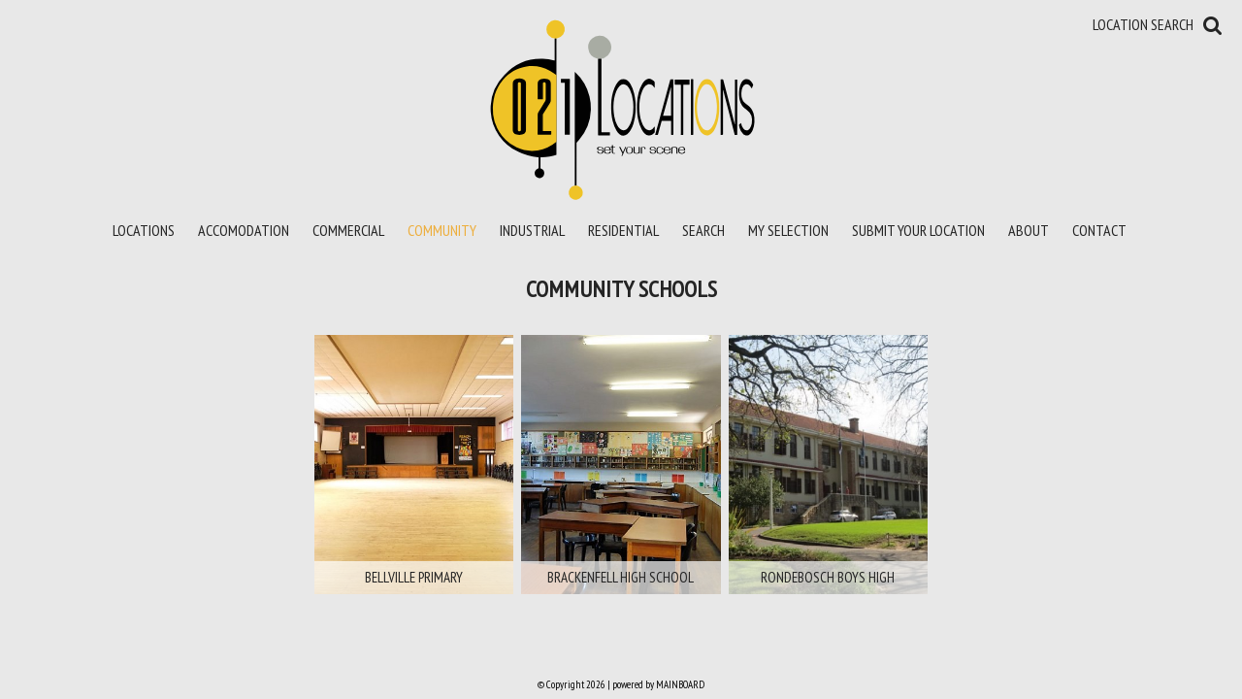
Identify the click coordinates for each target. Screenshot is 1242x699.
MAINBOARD (680, 684)
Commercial (348, 230)
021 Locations (621, 109)
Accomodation (243, 230)
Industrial (532, 230)
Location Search (1143, 24)
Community (442, 230)
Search (703, 230)
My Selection (788, 230)
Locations (144, 230)
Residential (623, 230)
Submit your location (918, 230)
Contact (1099, 230)
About (1028, 230)
